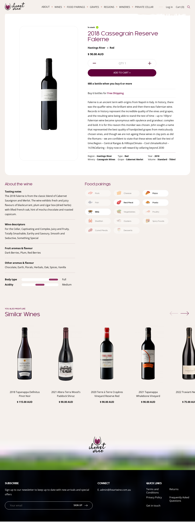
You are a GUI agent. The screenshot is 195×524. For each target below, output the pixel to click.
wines (58, 7)
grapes (94, 7)
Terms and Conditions (152, 493)
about (46, 7)
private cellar (144, 7)
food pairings (76, 7)
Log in (169, 7)
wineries (124, 7)
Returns (174, 491)
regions (109, 7)
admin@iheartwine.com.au (115, 492)
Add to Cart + (122, 75)
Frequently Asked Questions (179, 501)
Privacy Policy (154, 500)
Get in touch (153, 508)
